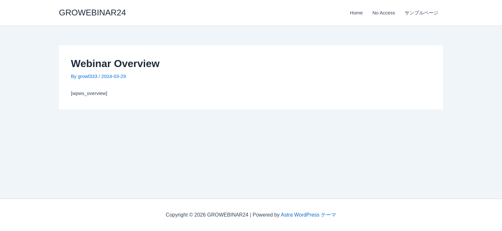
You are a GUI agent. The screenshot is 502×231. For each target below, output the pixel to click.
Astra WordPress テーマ (308, 215)
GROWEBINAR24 (92, 12)
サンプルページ (421, 12)
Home (356, 12)
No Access (383, 12)
